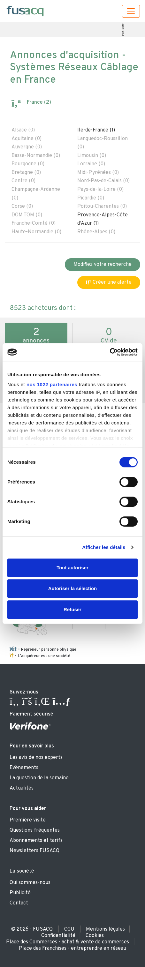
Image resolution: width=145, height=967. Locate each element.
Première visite (28, 820)
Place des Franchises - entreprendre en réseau (72, 948)
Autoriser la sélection (72, 588)
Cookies (95, 936)
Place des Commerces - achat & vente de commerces (67, 942)
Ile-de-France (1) (96, 130)
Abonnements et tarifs (36, 840)
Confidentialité (58, 936)
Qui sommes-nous (30, 883)
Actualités (22, 788)
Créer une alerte (109, 282)
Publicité (123, 29)
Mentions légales (105, 929)
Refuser (72, 609)
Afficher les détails (103, 547)
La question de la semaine (39, 778)
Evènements (24, 768)
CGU (69, 929)
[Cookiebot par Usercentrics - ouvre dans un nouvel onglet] (110, 352)
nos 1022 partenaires (52, 384)
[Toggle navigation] (131, 11)
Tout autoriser (72, 567)
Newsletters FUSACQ (34, 851)
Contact (19, 903)
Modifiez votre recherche (102, 264)
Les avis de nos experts (36, 757)
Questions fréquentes (35, 830)
